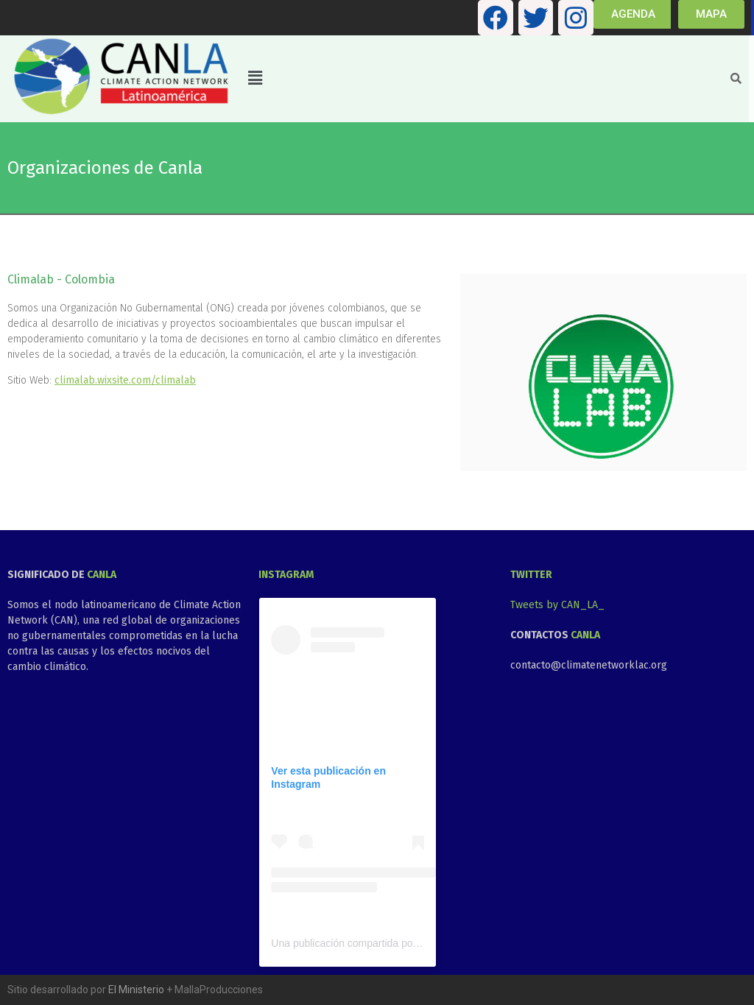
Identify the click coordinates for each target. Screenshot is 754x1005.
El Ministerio (136, 989)
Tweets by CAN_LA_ (557, 605)
